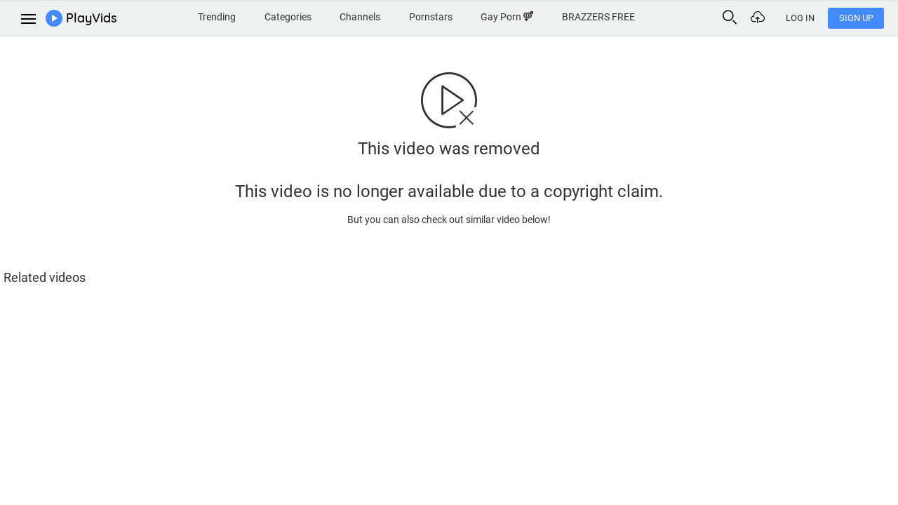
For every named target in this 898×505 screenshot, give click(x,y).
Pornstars (431, 16)
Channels (360, 16)
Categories (287, 16)
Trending (217, 16)
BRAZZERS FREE (598, 16)
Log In (800, 18)
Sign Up (856, 18)
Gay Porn (507, 16)
